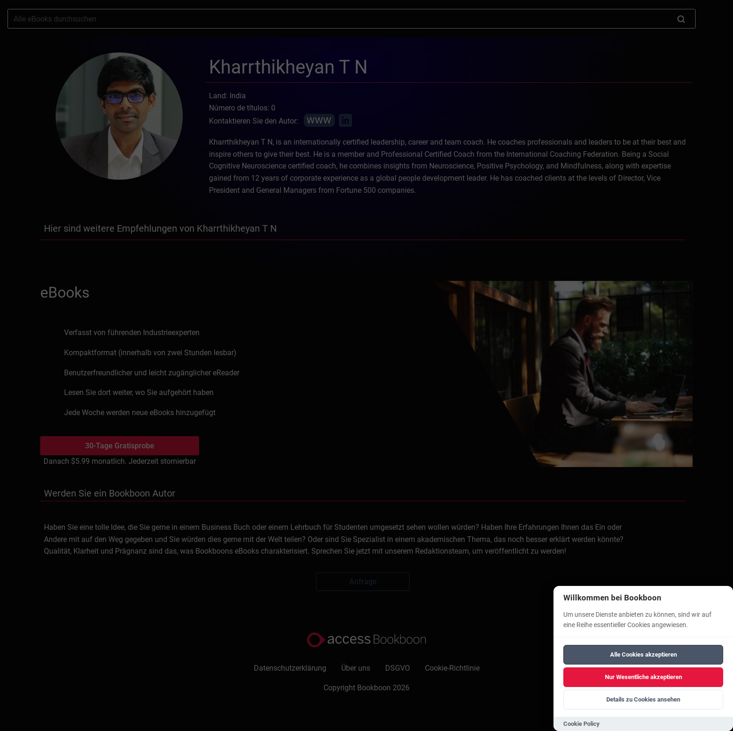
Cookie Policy (581, 723)
